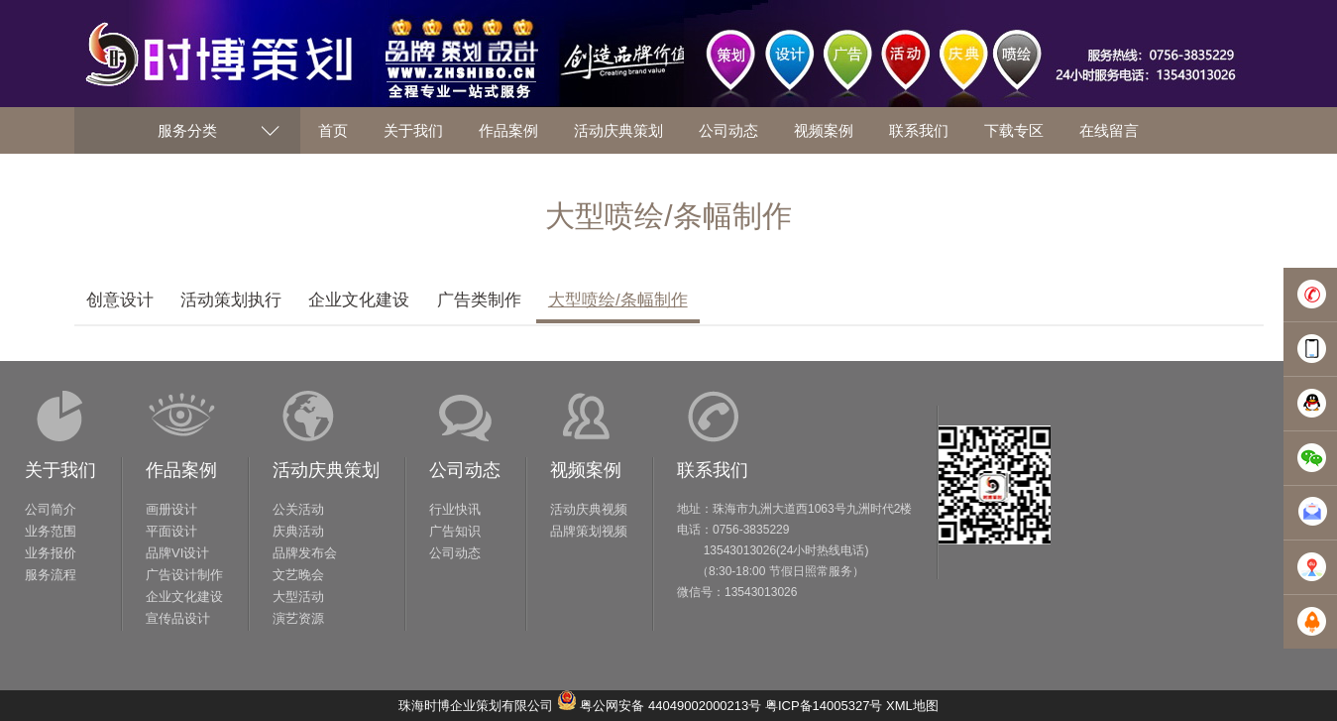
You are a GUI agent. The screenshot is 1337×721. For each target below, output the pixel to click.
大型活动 (298, 596)
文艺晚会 (298, 574)
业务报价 (50, 552)
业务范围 (50, 531)
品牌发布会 (305, 552)
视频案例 (585, 470)
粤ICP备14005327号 (824, 705)
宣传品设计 (178, 618)
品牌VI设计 (177, 552)
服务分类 (187, 130)
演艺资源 (298, 618)
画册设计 (171, 509)
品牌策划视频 (588, 531)
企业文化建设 (358, 300)
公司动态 (465, 470)
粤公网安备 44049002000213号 (670, 705)
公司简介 (50, 509)
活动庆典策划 (326, 470)
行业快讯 (455, 509)
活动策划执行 (230, 300)
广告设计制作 (184, 574)
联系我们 (712, 470)
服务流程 (50, 574)
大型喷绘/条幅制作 (618, 300)
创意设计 (120, 300)
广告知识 (455, 531)
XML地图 (912, 705)
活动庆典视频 (588, 509)
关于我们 (60, 470)
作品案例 (181, 470)
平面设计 (171, 531)
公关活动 (298, 509)
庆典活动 (298, 531)
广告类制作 (479, 300)
